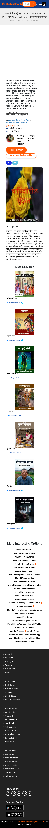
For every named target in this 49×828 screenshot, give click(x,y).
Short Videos (10, 696)
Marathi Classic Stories (24, 564)
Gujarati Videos (11, 689)
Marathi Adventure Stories (25, 596)
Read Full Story (16, 150)
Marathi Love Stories (32, 585)
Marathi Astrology (32, 635)
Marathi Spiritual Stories (24, 553)
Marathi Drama (14, 585)
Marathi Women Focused (16, 123)
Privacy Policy (11, 661)
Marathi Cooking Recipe (17, 610)
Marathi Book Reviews (16, 624)
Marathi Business (17, 631)
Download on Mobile (21, 155)
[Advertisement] (24, 51)
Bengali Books (11, 731)
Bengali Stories (11, 765)
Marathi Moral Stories (24, 592)
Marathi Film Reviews (24, 617)
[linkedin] (30, 793)
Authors (8, 692)
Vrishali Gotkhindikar (16, 453)
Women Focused (31, 139)
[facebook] (8, 793)
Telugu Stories (11, 776)
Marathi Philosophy (17, 603)
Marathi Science (16, 638)
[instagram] (13, 793)
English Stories (11, 761)
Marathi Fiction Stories (24, 557)
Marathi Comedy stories (24, 571)
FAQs (7, 672)
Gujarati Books (11, 716)
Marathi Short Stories (24, 550)
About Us (9, 654)
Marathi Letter (36, 610)
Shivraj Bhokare (15, 415)
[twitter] (19, 793)
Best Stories (10, 681)
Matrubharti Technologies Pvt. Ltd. (31, 822)
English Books (11, 709)
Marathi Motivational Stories (24, 560)
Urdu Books (10, 742)
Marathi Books (11, 720)
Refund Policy (10, 669)
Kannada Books (11, 738)
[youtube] (24, 793)
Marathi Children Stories (24, 567)
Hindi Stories (10, 750)
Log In (41, 4)
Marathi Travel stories (24, 578)
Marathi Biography (24, 606)
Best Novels (10, 685)
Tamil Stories (10, 772)
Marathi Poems (33, 575)
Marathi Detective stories (24, 589)
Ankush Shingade (16, 303)
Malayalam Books (12, 734)
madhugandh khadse (15, 378)
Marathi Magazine (16, 575)
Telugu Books (10, 727)
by (8, 303)
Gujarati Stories (11, 754)
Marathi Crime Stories (24, 642)
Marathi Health (34, 603)
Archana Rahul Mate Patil (19, 120)
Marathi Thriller (35, 624)
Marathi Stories (11, 758)
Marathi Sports (33, 631)
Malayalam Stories (12, 769)
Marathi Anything (32, 638)
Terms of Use (10, 665)
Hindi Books (10, 712)
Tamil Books (10, 723)
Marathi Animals (16, 635)
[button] (28, 4)
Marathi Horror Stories (24, 613)
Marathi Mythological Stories (24, 620)
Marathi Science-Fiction (24, 628)
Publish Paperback (13, 700)
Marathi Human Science (24, 599)
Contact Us (9, 658)
